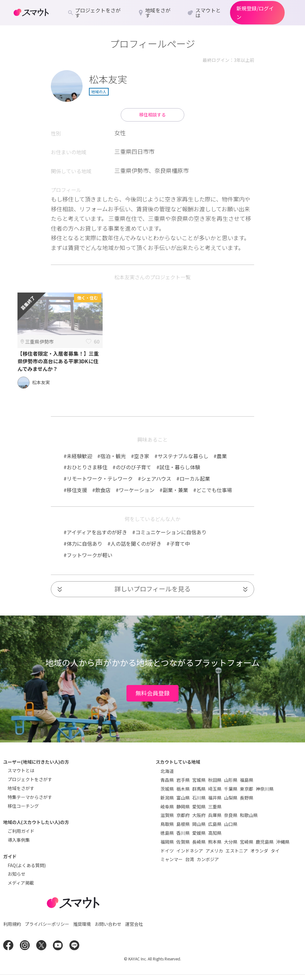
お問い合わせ (108, 924)
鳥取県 (167, 824)
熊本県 (214, 842)
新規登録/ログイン (255, 12)
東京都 (246, 789)
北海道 (167, 771)
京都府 (183, 815)
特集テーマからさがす (30, 797)
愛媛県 (199, 833)
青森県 (167, 780)
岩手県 (183, 780)
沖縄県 (282, 842)
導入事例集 (19, 840)
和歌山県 (249, 815)
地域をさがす (21, 788)
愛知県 (199, 806)
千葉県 (230, 789)
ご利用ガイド (21, 831)
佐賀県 (183, 842)
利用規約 (12, 924)
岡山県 (199, 824)
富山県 (183, 797)
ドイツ (167, 850)
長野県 (246, 797)
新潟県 (167, 797)
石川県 (199, 797)
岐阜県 (167, 806)
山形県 (230, 780)
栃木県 (183, 789)
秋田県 (214, 780)
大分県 (230, 842)
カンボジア (208, 859)
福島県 (246, 780)
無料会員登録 (152, 693)
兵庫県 (214, 815)
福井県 (214, 797)
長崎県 (199, 842)
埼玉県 (214, 789)
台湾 (189, 859)
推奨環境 (82, 924)
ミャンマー (171, 859)
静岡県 (183, 806)
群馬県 (199, 789)
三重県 (214, 806)
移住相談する (152, 114)
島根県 (183, 824)
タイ (275, 850)
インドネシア (189, 850)
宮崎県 (246, 842)
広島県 (214, 824)
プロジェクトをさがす (30, 779)
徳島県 (167, 833)
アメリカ (214, 850)
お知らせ (16, 874)
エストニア (237, 850)
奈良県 (230, 815)
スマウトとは (21, 770)
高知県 (214, 833)
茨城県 (167, 789)
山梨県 (230, 797)
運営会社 (134, 924)
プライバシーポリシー (47, 924)
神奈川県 (265, 789)
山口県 (230, 824)
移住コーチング (23, 806)
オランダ (259, 850)
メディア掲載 (21, 882)
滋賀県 (167, 815)
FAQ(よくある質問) (27, 865)
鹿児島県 (265, 842)
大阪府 (199, 815)
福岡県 (167, 842)
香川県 (183, 833)
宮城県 (199, 780)
